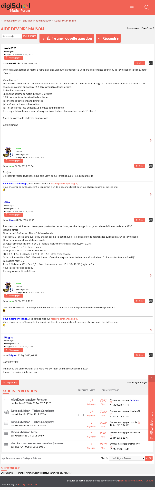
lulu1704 (19, 446)
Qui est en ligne (10, 468)
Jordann (19, 435)
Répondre (108, 38)
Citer (140, 63)
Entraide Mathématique (36, 20)
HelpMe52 (20, 414)
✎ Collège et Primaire (63, 20)
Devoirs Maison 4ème (24, 432)
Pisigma (8, 337)
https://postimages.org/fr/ (64, 183)
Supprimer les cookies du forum (102, 480)
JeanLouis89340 (23, 403)
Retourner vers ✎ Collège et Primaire (21, 458)
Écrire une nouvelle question (69, 38)
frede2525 (10, 48)
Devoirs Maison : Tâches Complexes (32, 410)
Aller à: (104, 458)
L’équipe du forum (76, 480)
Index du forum (12, 20)
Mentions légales (10, 484)
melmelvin (135, 432)
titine (7, 202)
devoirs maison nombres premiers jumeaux (37, 443)
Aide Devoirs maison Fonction (29, 399)
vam (18, 148)
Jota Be (133, 422)
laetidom (134, 400)
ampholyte (135, 443)
